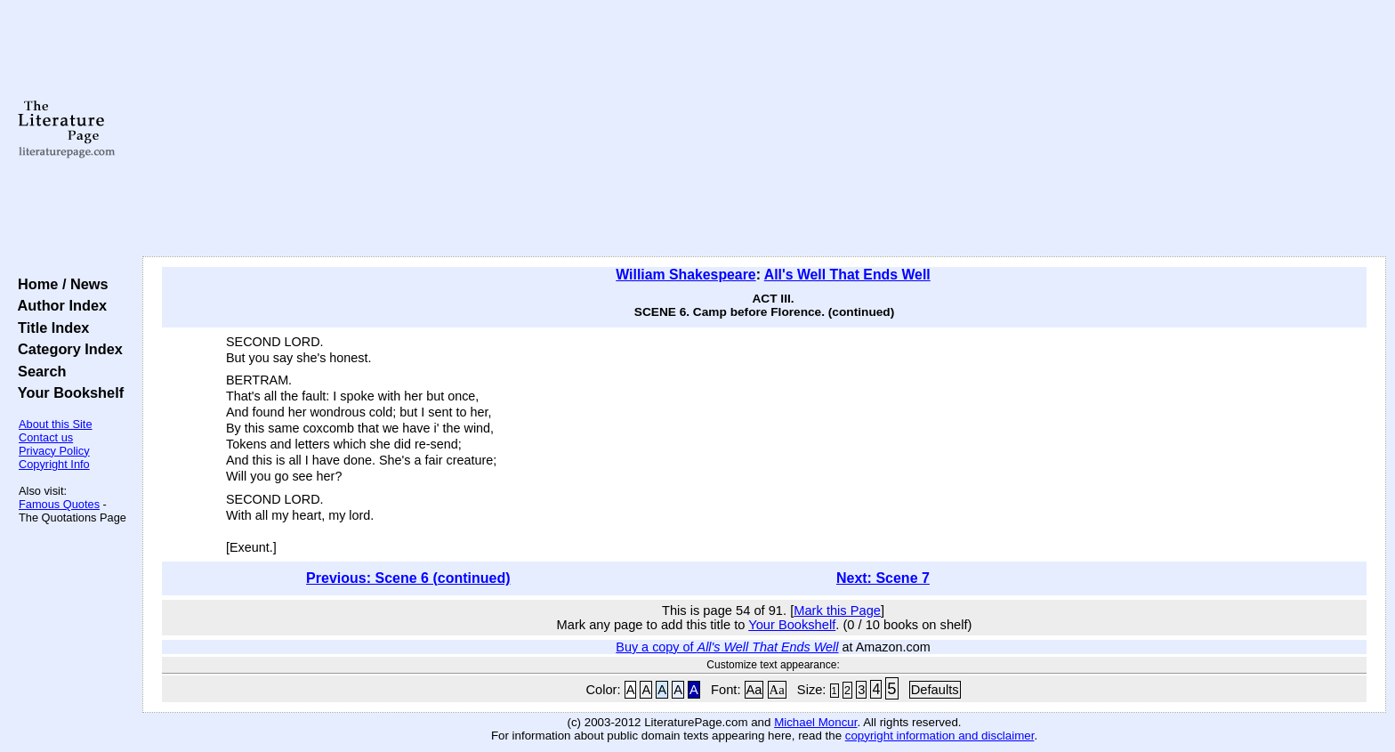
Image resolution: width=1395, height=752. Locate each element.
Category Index (66, 349)
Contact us (46, 437)
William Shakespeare (685, 274)
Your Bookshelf (67, 392)
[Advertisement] (764, 129)
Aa (754, 690)
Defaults (935, 690)
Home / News (59, 284)
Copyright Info (54, 464)
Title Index (49, 327)
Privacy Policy (54, 450)
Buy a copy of (727, 647)
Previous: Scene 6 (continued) (408, 578)
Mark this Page (837, 610)
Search (38, 371)
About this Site (56, 424)
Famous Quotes (59, 504)
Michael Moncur (815, 722)
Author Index (58, 305)
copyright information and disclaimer (940, 735)
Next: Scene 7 (883, 578)
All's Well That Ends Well (847, 274)
